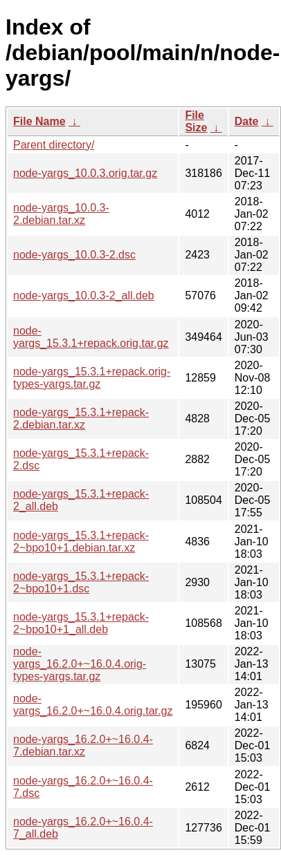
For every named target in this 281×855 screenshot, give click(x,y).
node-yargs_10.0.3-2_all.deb (83, 295)
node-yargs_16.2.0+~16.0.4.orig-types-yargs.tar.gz (79, 664)
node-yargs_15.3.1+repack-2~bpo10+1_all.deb (81, 623)
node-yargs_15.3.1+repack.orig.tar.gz (91, 337)
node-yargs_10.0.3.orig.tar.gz (85, 173)
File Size (196, 121)
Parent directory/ (53, 145)
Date (247, 121)
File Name (39, 121)
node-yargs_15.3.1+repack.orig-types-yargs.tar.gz (91, 378)
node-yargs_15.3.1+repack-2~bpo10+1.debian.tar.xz (81, 541)
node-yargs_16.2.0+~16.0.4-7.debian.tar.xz (83, 745)
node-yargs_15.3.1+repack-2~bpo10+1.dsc (81, 582)
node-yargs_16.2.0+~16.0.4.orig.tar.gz (92, 705)
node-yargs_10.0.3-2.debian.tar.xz (61, 214)
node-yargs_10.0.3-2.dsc (74, 255)
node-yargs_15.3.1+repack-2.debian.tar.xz (81, 418)
